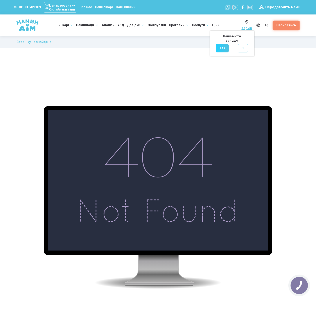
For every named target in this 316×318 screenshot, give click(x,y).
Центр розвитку (60, 5)
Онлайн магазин (60, 9)
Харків (247, 28)
